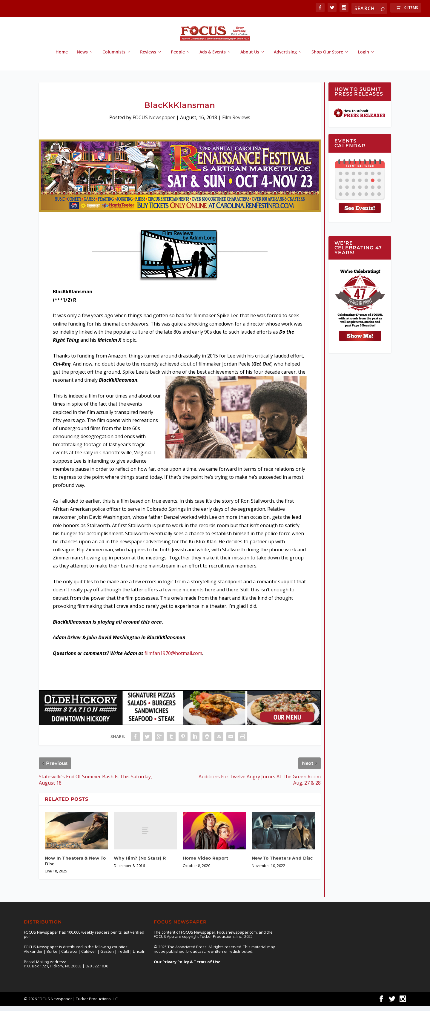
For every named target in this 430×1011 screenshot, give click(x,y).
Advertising (285, 57)
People (178, 57)
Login (363, 57)
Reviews (148, 57)
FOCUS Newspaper (154, 122)
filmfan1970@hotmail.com (173, 658)
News (82, 57)
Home (62, 57)
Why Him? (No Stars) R (140, 863)
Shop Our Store (327, 57)
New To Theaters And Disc (282, 863)
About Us (249, 57)
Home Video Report (205, 863)
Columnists (113, 57)
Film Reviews (236, 122)
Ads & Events (212, 57)
